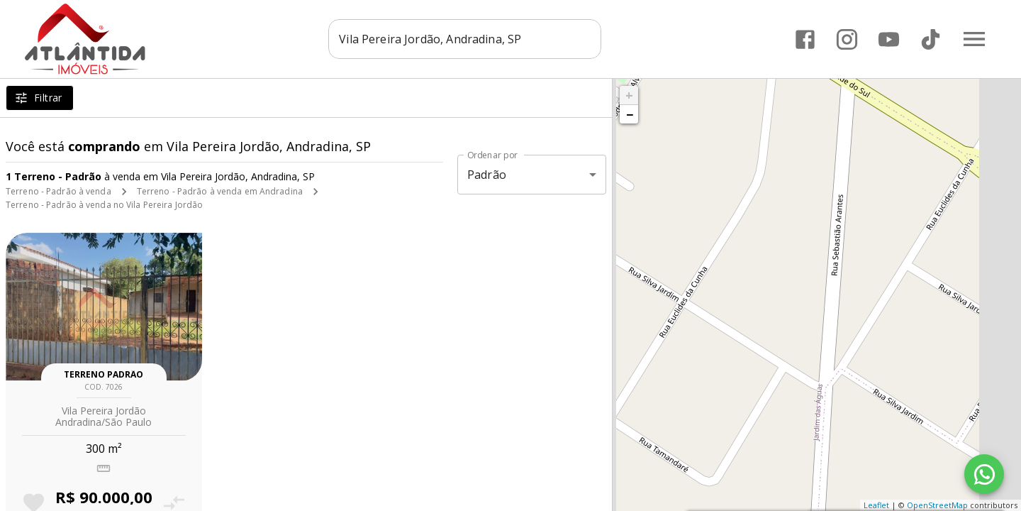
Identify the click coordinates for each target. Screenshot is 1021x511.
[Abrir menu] (974, 39)
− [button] (629, 114)
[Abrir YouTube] (888, 39)
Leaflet (876, 505)
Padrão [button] (486, 174)
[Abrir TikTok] (930, 39)
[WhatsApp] (984, 474)
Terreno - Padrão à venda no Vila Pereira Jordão (104, 205)
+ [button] (629, 95)
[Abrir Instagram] (847, 39)
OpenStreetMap (937, 505)
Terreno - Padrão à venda (58, 191)
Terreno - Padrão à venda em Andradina (220, 191)
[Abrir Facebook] (805, 39)
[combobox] (464, 39)
